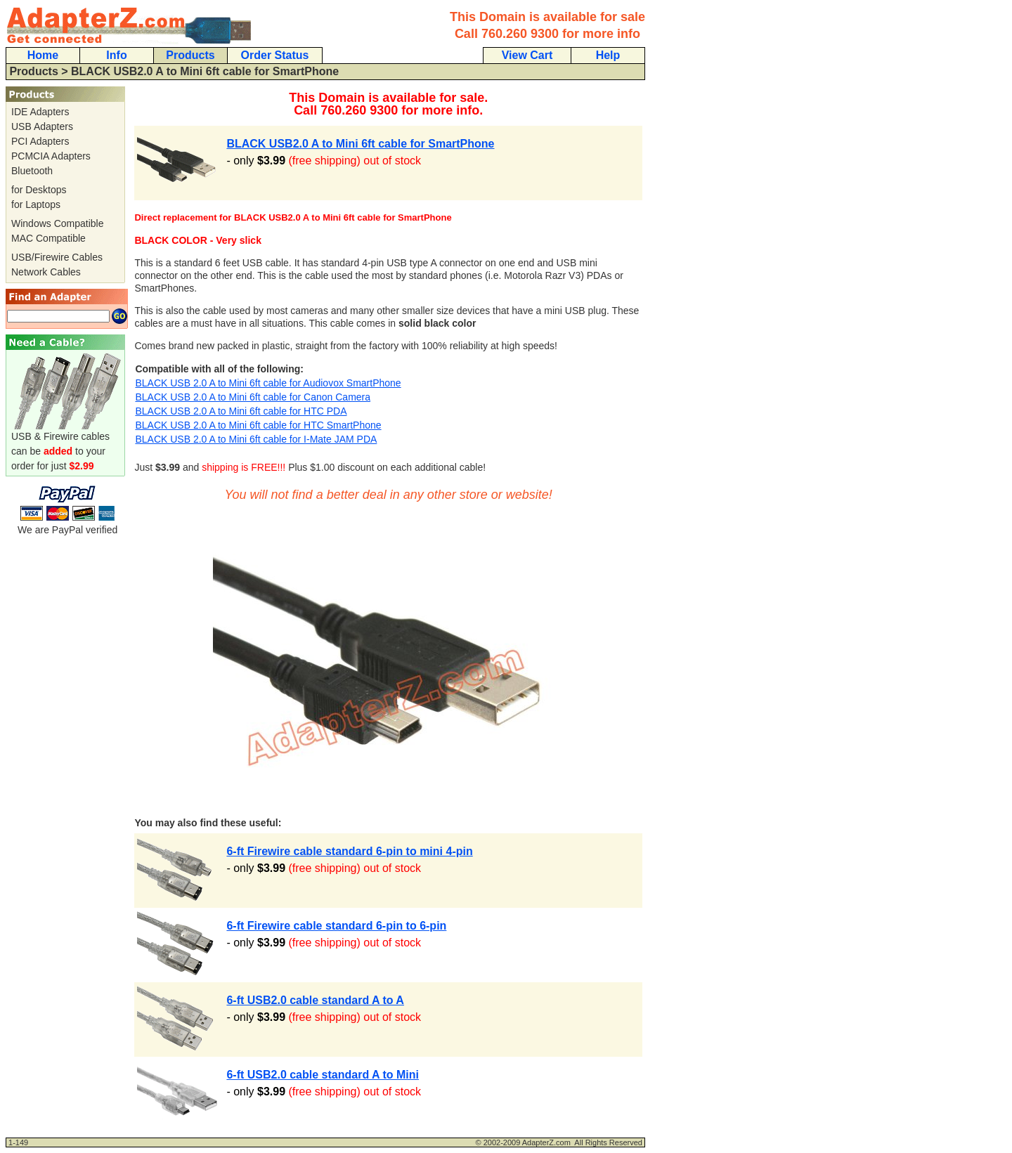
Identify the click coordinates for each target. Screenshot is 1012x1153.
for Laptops (35, 204)
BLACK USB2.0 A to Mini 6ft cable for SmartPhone (360, 144)
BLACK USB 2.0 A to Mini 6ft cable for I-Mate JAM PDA (256, 439)
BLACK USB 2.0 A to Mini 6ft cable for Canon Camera (252, 397)
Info (116, 55)
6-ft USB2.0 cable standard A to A (315, 1000)
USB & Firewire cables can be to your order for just (67, 445)
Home (42, 55)
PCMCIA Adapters (51, 156)
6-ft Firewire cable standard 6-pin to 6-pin (336, 926)
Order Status (275, 55)
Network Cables (46, 272)
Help (608, 55)
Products (190, 55)
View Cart (527, 55)
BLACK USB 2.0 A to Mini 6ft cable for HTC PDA (240, 411)
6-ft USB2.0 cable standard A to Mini (322, 1075)
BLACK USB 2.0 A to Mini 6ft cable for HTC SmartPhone (258, 425)
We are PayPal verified (67, 524)
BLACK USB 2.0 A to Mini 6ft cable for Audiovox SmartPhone (268, 383)
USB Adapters (42, 126)
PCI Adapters (40, 141)
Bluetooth (32, 170)
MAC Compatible (48, 238)
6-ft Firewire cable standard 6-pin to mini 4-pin (349, 851)
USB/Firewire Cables (57, 257)
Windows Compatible (57, 223)
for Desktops (39, 189)
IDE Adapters (40, 111)
